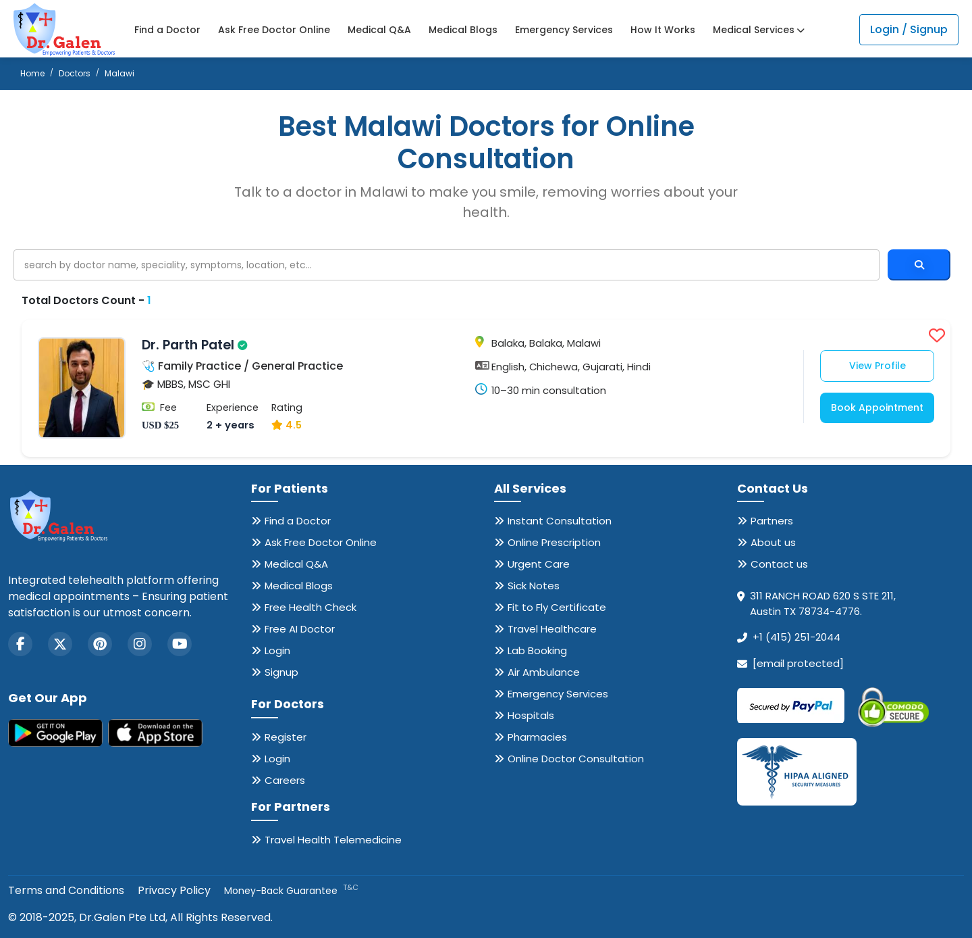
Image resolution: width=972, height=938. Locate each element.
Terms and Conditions (66, 890)
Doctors (74, 73)
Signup (281, 672)
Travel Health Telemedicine (333, 840)
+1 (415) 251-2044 (796, 637)
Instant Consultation (560, 521)
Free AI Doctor (300, 629)
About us (773, 542)
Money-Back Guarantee (291, 890)
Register (285, 737)
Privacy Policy (174, 890)
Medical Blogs (463, 29)
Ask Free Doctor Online (274, 29)
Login (277, 650)
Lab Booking (537, 650)
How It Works (662, 29)
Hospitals (531, 715)
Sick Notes (534, 585)
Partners (772, 521)
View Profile (877, 365)
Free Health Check (310, 607)
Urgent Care (539, 564)
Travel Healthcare (552, 629)
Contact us (779, 564)
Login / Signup (909, 29)
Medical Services (759, 29)
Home (32, 73)
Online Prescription (554, 542)
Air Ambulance (544, 672)
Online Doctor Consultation (576, 758)
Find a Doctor (167, 29)
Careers (285, 780)
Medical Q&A (379, 29)
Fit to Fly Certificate (557, 607)
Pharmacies (537, 737)
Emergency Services (564, 29)
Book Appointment (877, 407)
